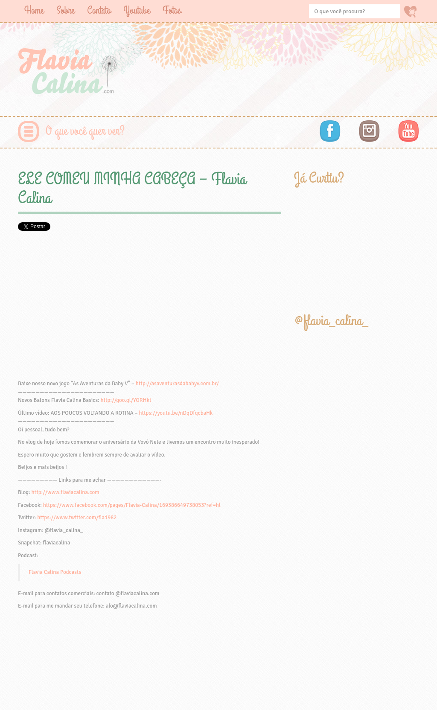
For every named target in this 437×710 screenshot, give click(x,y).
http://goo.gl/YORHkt (125, 400)
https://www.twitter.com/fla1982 (77, 517)
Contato (99, 10)
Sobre (65, 10)
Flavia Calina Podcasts (55, 572)
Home (34, 10)
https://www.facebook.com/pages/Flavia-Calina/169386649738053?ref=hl (132, 505)
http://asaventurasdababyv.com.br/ (177, 383)
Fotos (172, 10)
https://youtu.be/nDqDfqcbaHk (176, 413)
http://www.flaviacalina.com (65, 492)
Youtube (136, 10)
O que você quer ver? (85, 131)
